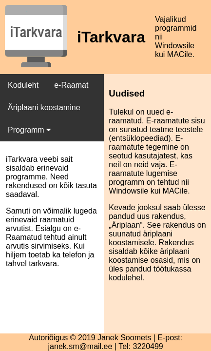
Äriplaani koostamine (44, 107)
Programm (29, 130)
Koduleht (23, 85)
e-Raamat (71, 85)
